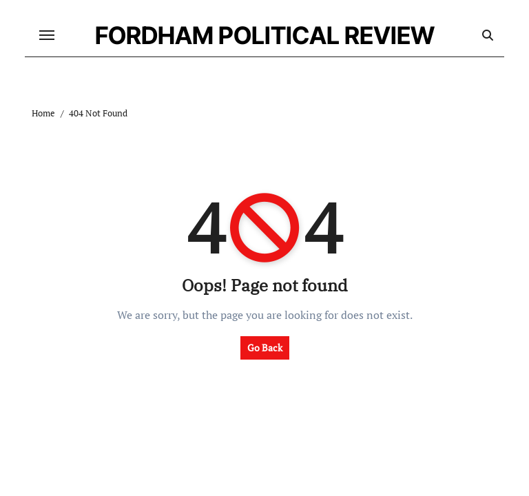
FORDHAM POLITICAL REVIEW (265, 35)
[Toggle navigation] (47, 35)
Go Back (264, 347)
